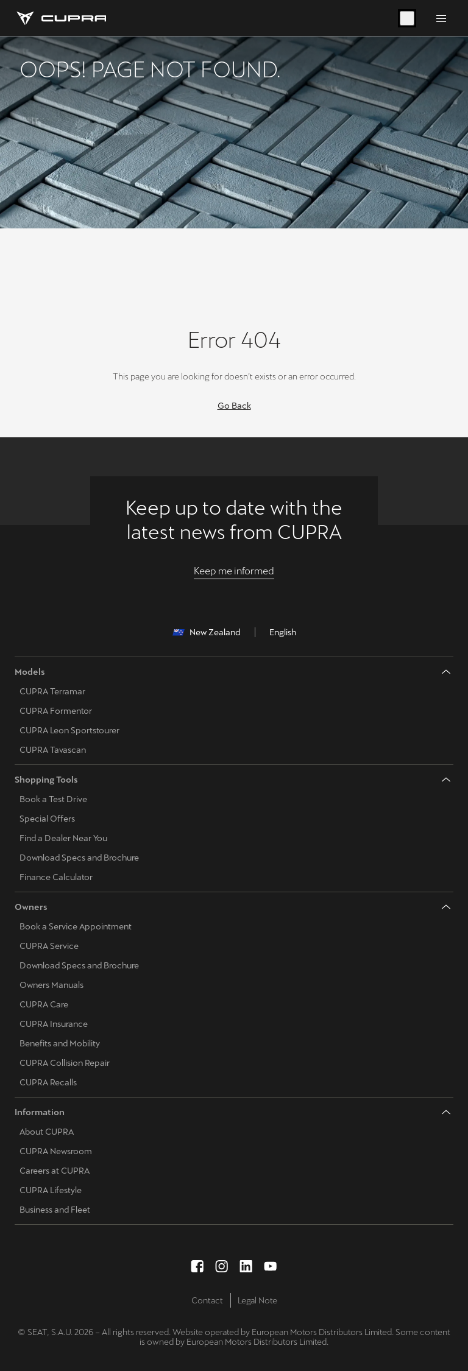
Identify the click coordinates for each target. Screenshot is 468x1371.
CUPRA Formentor (56, 711)
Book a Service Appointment (76, 926)
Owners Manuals (51, 985)
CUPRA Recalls (48, 1082)
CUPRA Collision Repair (65, 1063)
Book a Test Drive (53, 799)
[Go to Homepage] (60, 18)
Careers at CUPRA (55, 1170)
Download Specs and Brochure (79, 857)
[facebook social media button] (197, 1266)
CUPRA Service (49, 946)
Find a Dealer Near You (63, 838)
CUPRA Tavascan (53, 750)
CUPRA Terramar (52, 691)
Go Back (234, 406)
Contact (207, 1300)
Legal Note (257, 1300)
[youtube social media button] (270, 1266)
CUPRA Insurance (54, 1024)
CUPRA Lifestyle (51, 1190)
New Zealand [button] (206, 632)
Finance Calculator (56, 877)
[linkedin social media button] (246, 1266)
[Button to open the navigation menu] (441, 18)
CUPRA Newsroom (56, 1151)
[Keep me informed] (234, 571)
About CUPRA (47, 1132)
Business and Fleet (55, 1209)
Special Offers (47, 818)
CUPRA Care (44, 1004)
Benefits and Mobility (60, 1043)
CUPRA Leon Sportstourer (69, 730)
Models (30, 672)
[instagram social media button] (221, 1266)
